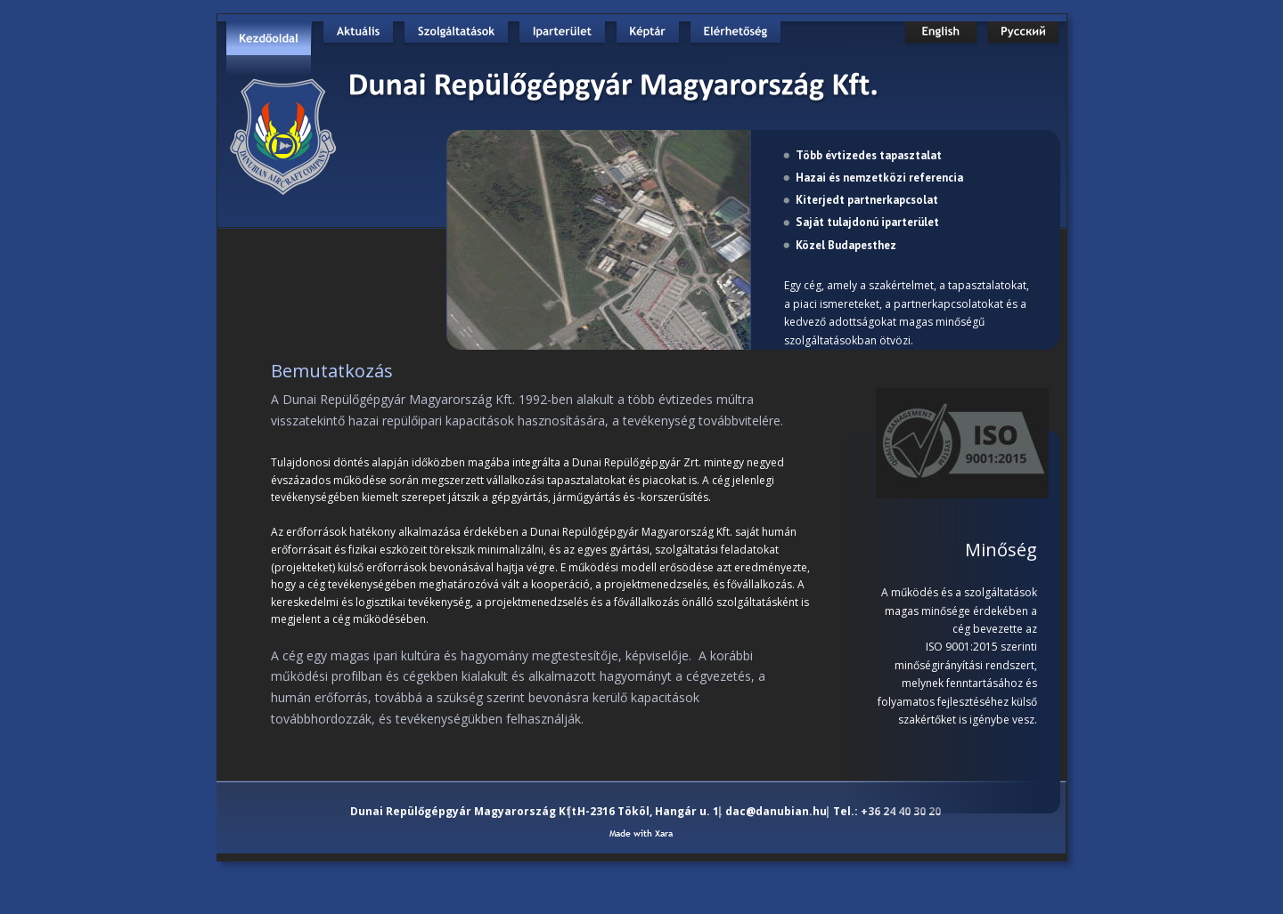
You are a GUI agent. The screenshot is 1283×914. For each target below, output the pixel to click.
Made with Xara (641, 833)
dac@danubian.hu (776, 811)
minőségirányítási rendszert (964, 665)
